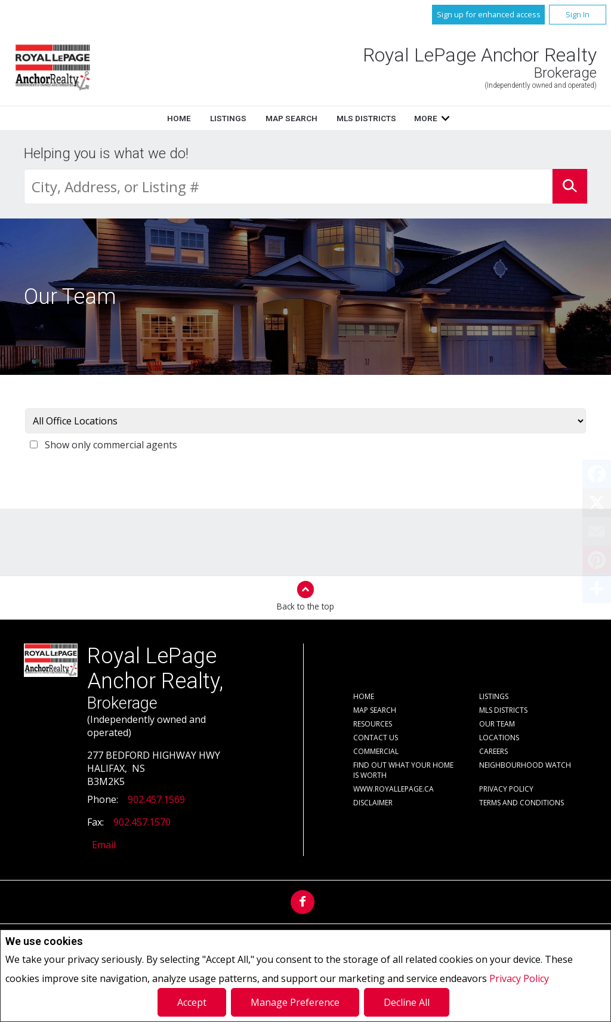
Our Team (497, 724)
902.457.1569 (156, 799)
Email (104, 844)
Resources (372, 724)
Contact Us (375, 737)
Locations (499, 737)
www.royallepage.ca (393, 789)
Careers (493, 751)
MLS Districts (366, 118)
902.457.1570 (142, 822)
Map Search (291, 118)
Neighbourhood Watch (525, 765)
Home (179, 118)
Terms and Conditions (521, 803)
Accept (191, 1002)
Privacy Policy (519, 978)
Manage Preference (295, 1002)
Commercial (376, 751)
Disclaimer (373, 803)
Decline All (407, 1002)
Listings (228, 118)
